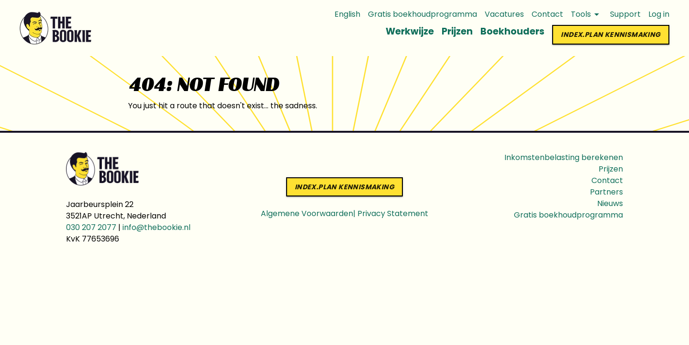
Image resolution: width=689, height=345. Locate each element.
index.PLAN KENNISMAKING (610, 35)
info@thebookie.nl (156, 227)
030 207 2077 (91, 227)
